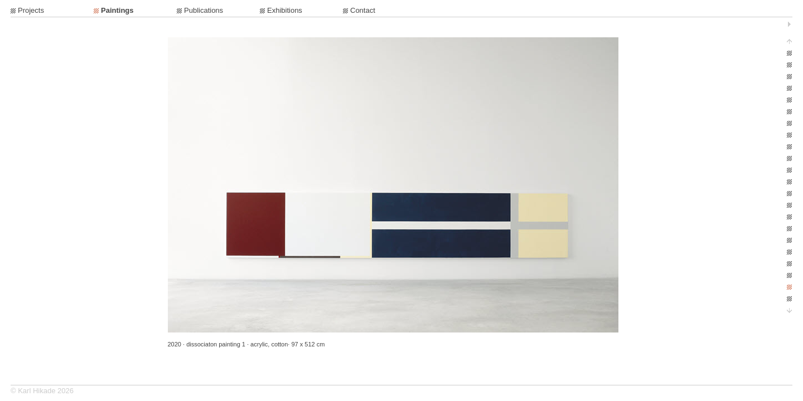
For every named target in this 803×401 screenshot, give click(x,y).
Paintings (117, 10)
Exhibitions (284, 10)
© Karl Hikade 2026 (42, 391)
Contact (362, 10)
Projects (31, 10)
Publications (203, 10)
